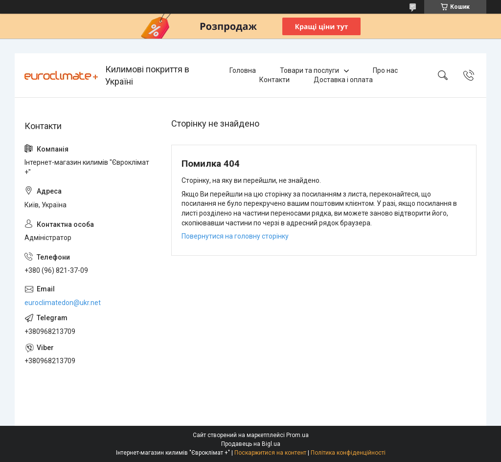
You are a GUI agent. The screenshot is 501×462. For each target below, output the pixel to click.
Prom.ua (297, 435)
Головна (242, 70)
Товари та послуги (309, 70)
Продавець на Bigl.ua (250, 443)
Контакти (274, 80)
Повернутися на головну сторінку (235, 236)
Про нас (385, 70)
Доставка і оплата (343, 80)
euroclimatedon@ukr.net (62, 303)
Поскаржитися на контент (270, 452)
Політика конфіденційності (348, 452)
